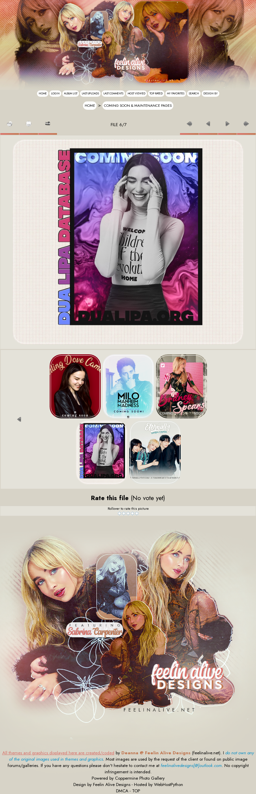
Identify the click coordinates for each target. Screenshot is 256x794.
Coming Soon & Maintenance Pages (138, 105)
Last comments (113, 93)
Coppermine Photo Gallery (140, 778)
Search (194, 93)
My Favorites (175, 93)
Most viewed (136, 93)
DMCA (122, 791)
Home (43, 93)
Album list (70, 93)
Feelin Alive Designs (111, 784)
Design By (210, 93)
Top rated (156, 93)
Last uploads (90, 93)
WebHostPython (168, 784)
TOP (136, 791)
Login (55, 93)
